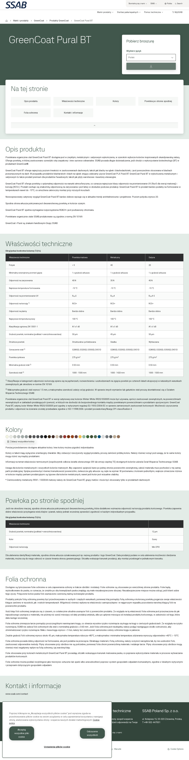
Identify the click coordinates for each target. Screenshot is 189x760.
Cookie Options (175, 749)
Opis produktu (31, 101)
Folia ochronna (31, 112)
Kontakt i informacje (73, 112)
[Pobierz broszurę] (151, 66)
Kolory (116, 101)
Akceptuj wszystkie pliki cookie (32, 737)
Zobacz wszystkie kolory (20, 441)
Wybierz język (133, 50)
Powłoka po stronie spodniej (158, 101)
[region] (57, 733)
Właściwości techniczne (73, 101)
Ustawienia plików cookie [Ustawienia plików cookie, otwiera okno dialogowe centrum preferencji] (57, 747)
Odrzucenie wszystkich (81, 737)
